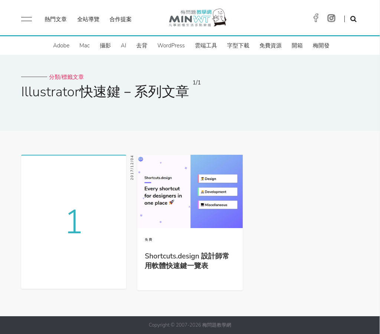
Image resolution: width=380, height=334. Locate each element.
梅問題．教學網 (197, 19)
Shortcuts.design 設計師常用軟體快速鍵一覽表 (187, 261)
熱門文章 (56, 19)
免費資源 (270, 45)
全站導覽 (88, 19)
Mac (84, 45)
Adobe (61, 45)
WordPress (171, 45)
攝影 (105, 45)
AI (124, 45)
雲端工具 (206, 45)
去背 (141, 45)
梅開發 (321, 45)
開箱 (297, 45)
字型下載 (238, 45)
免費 (149, 239)
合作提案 (120, 19)
